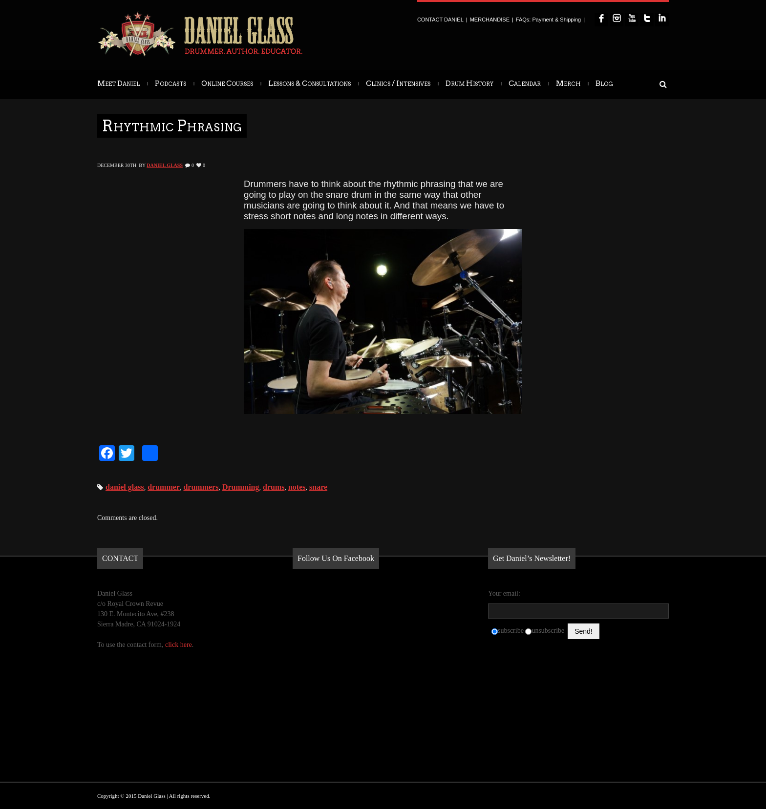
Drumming (240, 487)
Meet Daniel (118, 83)
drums (273, 487)
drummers (200, 487)
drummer (164, 487)
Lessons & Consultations (309, 83)
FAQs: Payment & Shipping (548, 19)
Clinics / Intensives (398, 83)
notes (297, 487)
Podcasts (170, 83)
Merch (568, 83)
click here (178, 644)
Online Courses (227, 83)
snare (318, 487)
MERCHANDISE (490, 19)
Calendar (525, 83)
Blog (604, 83)
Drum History (469, 83)
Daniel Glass (165, 165)
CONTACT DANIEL (440, 19)
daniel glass (125, 487)
